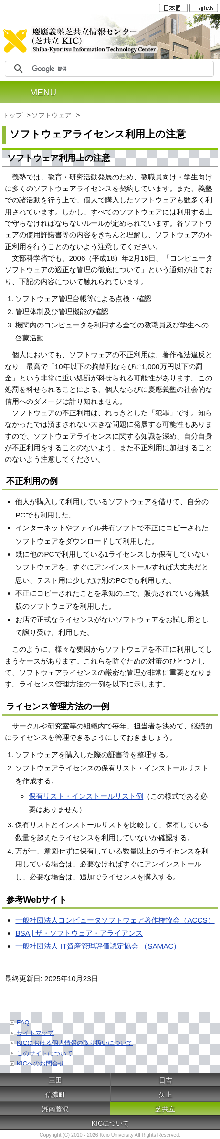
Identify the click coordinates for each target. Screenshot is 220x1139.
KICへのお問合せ (40, 1063)
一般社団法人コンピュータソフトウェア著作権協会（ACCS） (114, 920)
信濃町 (55, 1094)
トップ (13, 115)
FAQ (23, 1022)
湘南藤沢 (55, 1109)
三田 (55, 1080)
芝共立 (165, 1109)
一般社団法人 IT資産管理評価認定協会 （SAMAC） (97, 946)
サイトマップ (35, 1032)
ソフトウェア (52, 115)
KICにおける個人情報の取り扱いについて (75, 1042)
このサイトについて (45, 1053)
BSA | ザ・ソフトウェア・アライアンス (79, 933)
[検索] (121, 68)
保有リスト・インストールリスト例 (86, 796)
